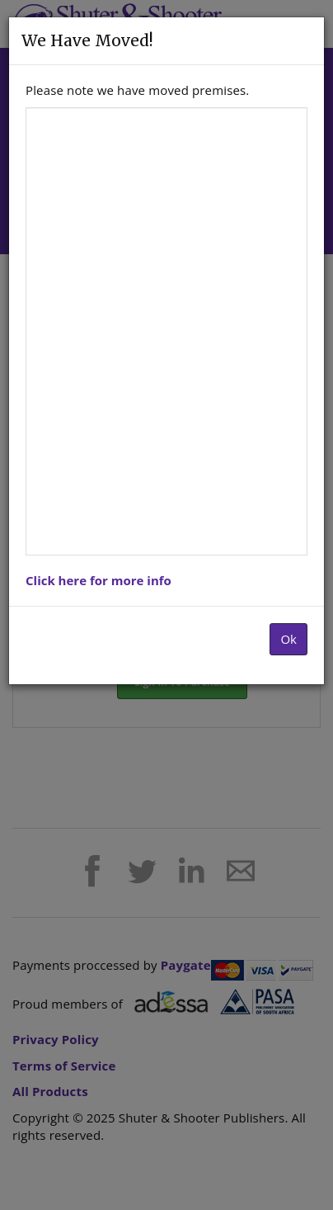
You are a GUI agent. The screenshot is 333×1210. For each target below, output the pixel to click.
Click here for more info (98, 580)
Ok (288, 639)
